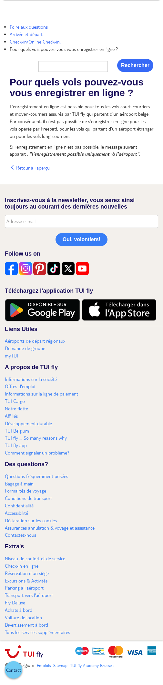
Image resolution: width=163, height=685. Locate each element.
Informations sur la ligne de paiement (41, 393)
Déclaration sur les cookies (31, 520)
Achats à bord (18, 610)
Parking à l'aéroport (24, 588)
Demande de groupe (25, 348)
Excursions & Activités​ (26, 580)
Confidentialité (19, 505)
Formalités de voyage (25, 491)
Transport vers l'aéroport (29, 595)
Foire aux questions (29, 27)
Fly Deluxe (15, 602)
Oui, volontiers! (81, 239)
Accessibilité (16, 513)
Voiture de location (23, 617)
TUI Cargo (15, 401)
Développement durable (28, 423)
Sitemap (60, 665)
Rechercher (135, 65)
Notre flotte (16, 408)
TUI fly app (16, 445)
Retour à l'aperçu (30, 168)
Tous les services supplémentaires (37, 632)
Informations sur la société (31, 379)
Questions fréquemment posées (36, 476)
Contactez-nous (20, 535)
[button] (13, 670)
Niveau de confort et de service (35, 558)
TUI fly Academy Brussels (92, 665)
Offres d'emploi (20, 386)
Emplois (44, 665)
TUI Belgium (17, 431)
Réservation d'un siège (27, 573)
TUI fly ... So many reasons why (36, 438)
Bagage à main (19, 483)
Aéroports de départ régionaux (35, 341)
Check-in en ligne (21, 566)
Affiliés (11, 416)
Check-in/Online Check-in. (35, 41)
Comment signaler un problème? (37, 452)
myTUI (11, 355)
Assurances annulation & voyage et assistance (50, 528)
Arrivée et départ (26, 34)
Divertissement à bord (26, 625)
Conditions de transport (28, 498)
